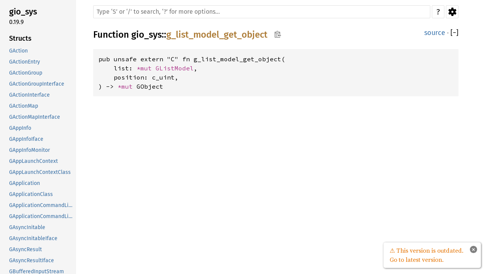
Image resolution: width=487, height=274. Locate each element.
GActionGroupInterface (36, 84)
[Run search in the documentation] (261, 11)
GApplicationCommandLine (42, 205)
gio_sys (23, 11)
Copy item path (277, 34)
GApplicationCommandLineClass (42, 216)
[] (454, 33)
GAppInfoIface (26, 139)
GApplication (24, 183)
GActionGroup (25, 73)
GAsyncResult (25, 249)
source (434, 33)
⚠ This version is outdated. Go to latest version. (426, 255)
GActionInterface (29, 95)
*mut (146, 68)
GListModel (175, 68)
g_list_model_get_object (216, 34)
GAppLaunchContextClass (40, 172)
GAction (18, 51)
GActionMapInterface (34, 117)
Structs (20, 38)
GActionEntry (24, 62)
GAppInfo (20, 128)
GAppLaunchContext (33, 161)
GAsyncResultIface (31, 260)
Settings (452, 11)
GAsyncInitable (27, 227)
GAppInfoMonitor (29, 150)
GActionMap (23, 106)
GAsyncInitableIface (33, 238)
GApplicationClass (31, 194)
